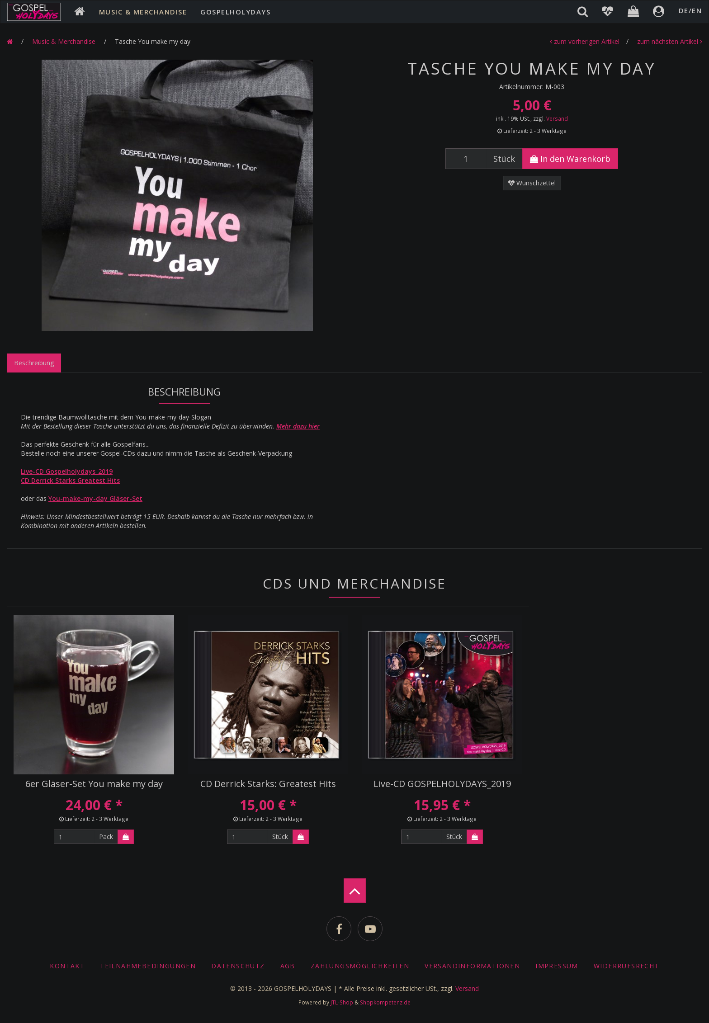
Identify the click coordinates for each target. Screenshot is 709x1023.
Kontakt (67, 966)
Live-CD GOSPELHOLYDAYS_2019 (442, 784)
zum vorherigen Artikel (584, 41)
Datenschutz (238, 966)
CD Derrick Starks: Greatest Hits (268, 784)
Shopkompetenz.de (385, 1002)
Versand (557, 118)
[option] (177, 195)
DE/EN (690, 10)
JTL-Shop (342, 1002)
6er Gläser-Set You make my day (94, 784)
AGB (287, 966)
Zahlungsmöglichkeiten (360, 966)
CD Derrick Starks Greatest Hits (70, 480)
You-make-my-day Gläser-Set (95, 498)
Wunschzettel (532, 183)
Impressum (556, 966)
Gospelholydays (235, 11)
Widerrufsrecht (626, 966)
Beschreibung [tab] (34, 362)
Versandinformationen (472, 966)
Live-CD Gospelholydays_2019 (67, 471)
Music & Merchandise (143, 11)
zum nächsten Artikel (669, 41)
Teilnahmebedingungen (148, 966)
